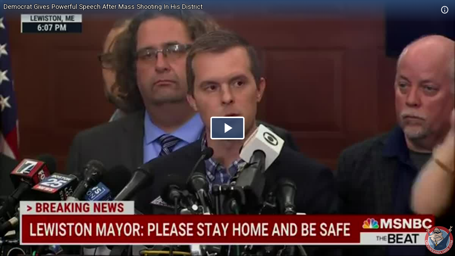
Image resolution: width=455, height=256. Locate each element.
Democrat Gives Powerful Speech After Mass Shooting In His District (103, 6)
